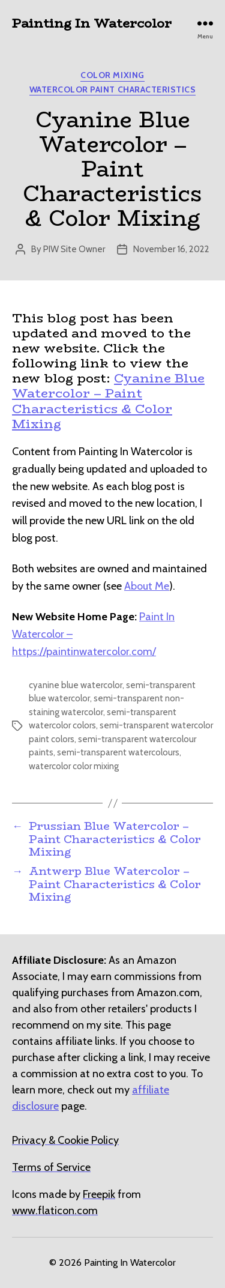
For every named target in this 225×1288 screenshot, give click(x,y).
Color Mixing (112, 75)
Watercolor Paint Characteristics (112, 90)
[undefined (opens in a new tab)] (99, 1194)
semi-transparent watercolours (118, 752)
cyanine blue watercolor (75, 685)
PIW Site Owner (74, 249)
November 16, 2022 (171, 249)
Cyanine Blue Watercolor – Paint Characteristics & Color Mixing (108, 401)
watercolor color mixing (74, 766)
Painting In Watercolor (92, 23)
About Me (146, 586)
